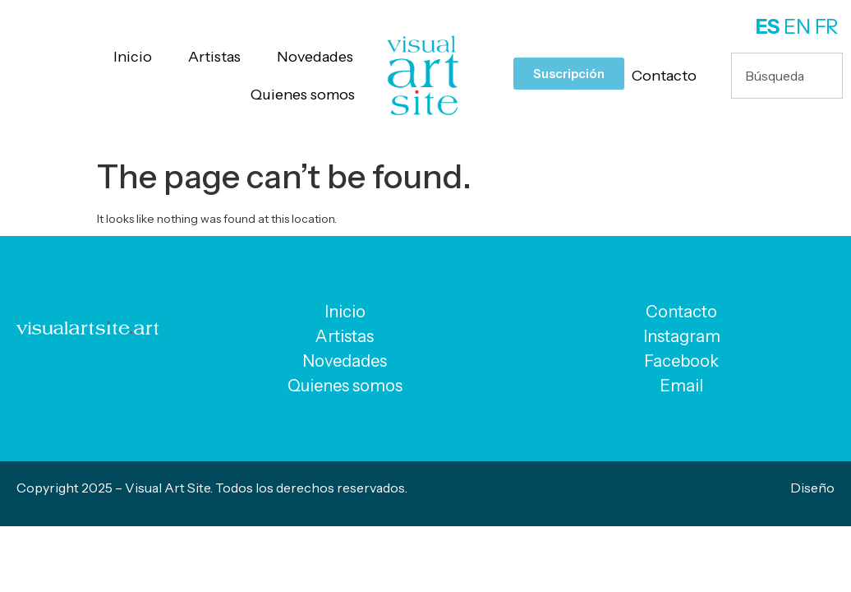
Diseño (812, 487)
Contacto (664, 76)
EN (797, 27)
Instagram (681, 336)
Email (681, 385)
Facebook (681, 361)
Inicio (132, 57)
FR (827, 27)
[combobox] (787, 76)
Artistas (214, 57)
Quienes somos (303, 95)
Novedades (315, 57)
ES (768, 27)
